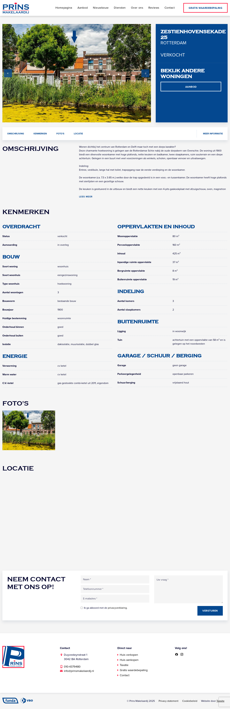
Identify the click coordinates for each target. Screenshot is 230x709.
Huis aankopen (129, 660)
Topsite (220, 701)
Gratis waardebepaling (205, 8)
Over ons (137, 7)
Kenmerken (40, 133)
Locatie (78, 133)
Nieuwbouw (100, 7)
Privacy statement (168, 701)
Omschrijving (15, 133)
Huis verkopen (129, 655)
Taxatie (124, 665)
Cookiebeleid (189, 701)
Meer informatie (213, 133)
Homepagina (63, 7)
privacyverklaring (117, 607)
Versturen (210, 610)
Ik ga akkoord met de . (105, 607)
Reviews (154, 7)
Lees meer (86, 196)
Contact (170, 7)
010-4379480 (72, 666)
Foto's (60, 133)
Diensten (120, 7)
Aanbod (82, 7)
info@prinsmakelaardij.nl (79, 671)
